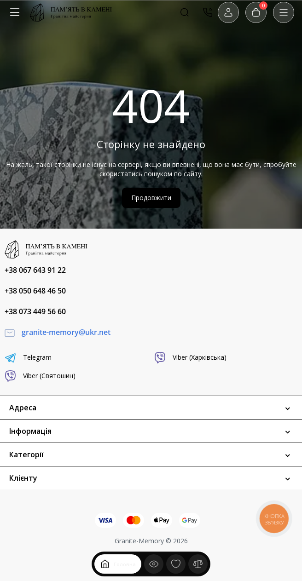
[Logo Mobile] (70, 12)
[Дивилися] (153, 564)
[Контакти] (208, 12)
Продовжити (151, 197)
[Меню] (15, 12)
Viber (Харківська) (190, 357)
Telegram (28, 357)
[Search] (185, 12)
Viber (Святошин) (40, 376)
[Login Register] (228, 12)
